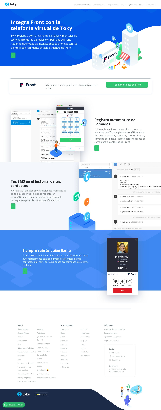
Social (111, 349)
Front (63, 337)
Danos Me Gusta (117, 356)
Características (98, 5)
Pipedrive (64, 348)
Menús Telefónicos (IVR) (27, 352)
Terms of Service (43, 351)
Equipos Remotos (110, 333)
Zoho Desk (84, 337)
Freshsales (65, 363)
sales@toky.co (116, 371)
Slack (63, 333)
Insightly (83, 340)
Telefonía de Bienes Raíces (114, 329)
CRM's (39, 366)
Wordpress (65, 329)
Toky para (108, 325)
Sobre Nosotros (43, 347)
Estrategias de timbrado (27, 381)
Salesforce (84, 333)
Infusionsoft (65, 367)
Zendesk (83, 329)
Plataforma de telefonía (46, 377)
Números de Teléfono (26, 348)
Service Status (42, 362)
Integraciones (113, 5)
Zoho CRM (65, 340)
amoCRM (64, 355)
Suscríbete (114, 360)
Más (141, 5)
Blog (19, 344)
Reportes (21, 355)
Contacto (113, 366)
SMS (19, 359)
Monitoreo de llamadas (26, 363)
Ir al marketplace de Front (127, 84)
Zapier (83, 348)
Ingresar (151, 5)
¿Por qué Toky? (43, 374)
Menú (20, 325)
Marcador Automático (26, 374)
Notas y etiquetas (24, 377)
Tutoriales (41, 333)
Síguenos (114, 352)
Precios (123, 5)
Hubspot (64, 352)
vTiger (82, 344)
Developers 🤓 (43, 370)
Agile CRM (64, 359)
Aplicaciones (132, 5)
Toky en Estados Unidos (81, 5)
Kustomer (64, 344)
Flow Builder (85, 355)
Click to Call (84, 352)
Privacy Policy (42, 355)
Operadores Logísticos (112, 337)
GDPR (39, 359)
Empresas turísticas (111, 340)
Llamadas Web (23, 329)
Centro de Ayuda (117, 369)
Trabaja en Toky (43, 344)
